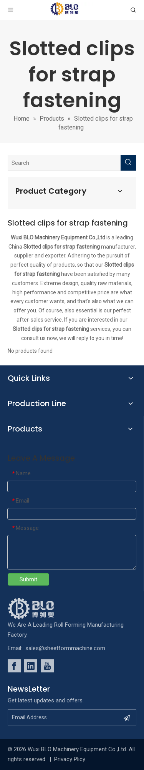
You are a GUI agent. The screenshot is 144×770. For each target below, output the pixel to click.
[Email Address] (63, 717)
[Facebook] (14, 665)
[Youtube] (47, 665)
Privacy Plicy (69, 759)
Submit (28, 579)
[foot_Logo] (43, 608)
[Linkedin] (30, 665)
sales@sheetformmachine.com (65, 648)
